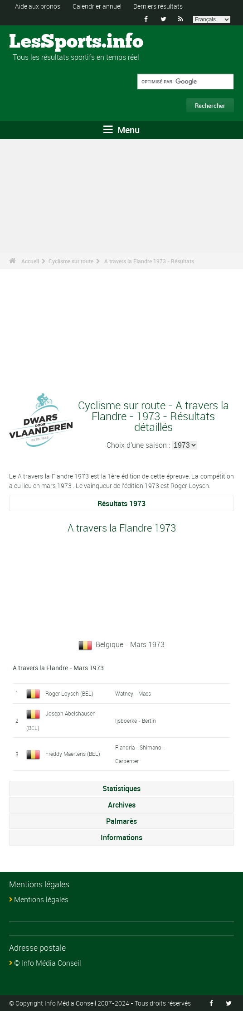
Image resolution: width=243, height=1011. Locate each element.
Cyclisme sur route (71, 261)
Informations (121, 837)
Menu (121, 130)
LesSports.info (43, 42)
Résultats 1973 (121, 503)
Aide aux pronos (37, 6)
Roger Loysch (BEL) (69, 693)
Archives (122, 805)
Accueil (30, 261)
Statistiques (121, 788)
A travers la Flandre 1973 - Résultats (149, 261)
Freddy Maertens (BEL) (72, 753)
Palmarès (121, 821)
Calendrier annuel (97, 6)
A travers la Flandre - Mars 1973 (58, 667)
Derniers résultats (158, 6)
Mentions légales (41, 900)
